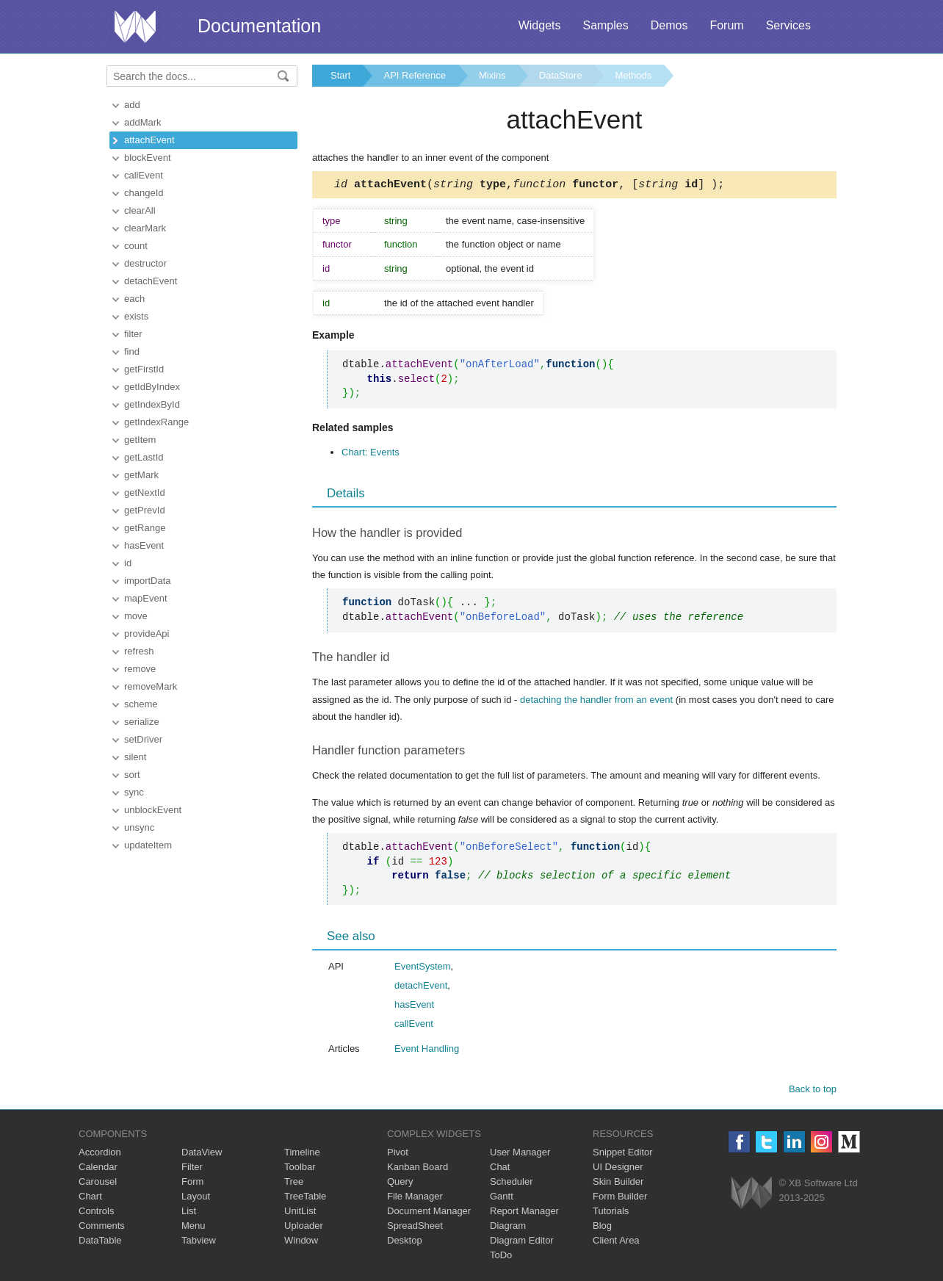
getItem (140, 439)
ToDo (501, 1257)
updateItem (148, 845)
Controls (96, 1213)
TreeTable (305, 1198)
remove (140, 668)
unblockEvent (152, 809)
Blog (602, 1227)
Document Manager (429, 1213)
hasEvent (144, 545)
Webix (751, 1194)
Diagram (508, 1227)
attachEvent (149, 139)
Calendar (98, 1168)
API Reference (414, 75)
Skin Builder (618, 1183)
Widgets (540, 25)
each (134, 298)
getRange (144, 527)
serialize (141, 721)
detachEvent (150, 280)
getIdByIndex (152, 386)
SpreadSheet (415, 1227)
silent (135, 756)
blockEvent (147, 157)
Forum (726, 25)
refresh (138, 651)
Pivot (397, 1154)
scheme (141, 704)
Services (788, 25)
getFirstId (144, 369)
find (132, 351)
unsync (139, 827)
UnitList (300, 1213)
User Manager (520, 1154)
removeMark (150, 686)
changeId (144, 192)
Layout (195, 1198)
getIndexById (152, 404)
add (132, 104)
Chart (90, 1198)
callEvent (143, 175)
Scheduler (511, 1183)
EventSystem (422, 968)
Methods (633, 75)
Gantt (501, 1198)
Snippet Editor (623, 1154)
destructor (145, 263)
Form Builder (620, 1198)
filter (133, 333)
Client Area (616, 1242)
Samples (605, 25)
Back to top (813, 1091)
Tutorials (611, 1213)
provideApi (146, 633)
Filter (192, 1168)
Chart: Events (371, 454)
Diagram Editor (522, 1242)
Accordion (100, 1154)
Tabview (198, 1242)
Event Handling (426, 1050)
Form (192, 1183)
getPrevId (144, 510)
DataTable (100, 1242)
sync (134, 792)
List (188, 1213)
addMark (143, 122)
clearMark (145, 228)
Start (340, 75)
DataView (201, 1154)
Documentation (259, 25)
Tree (293, 1183)
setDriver (143, 739)
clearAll (140, 210)
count (136, 245)
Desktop (404, 1242)
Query (400, 1183)
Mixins (492, 75)
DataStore (560, 75)
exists (136, 316)
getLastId (144, 457)
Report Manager (524, 1213)
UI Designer (618, 1168)
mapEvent (145, 598)
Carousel (98, 1183)
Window (301, 1242)
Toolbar (300, 1168)
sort (132, 774)
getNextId (144, 492)
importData (147, 580)
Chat (500, 1168)
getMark (141, 474)
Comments (102, 1227)
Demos (669, 25)
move (136, 615)
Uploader (303, 1227)
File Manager (415, 1198)
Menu (193, 1227)
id (127, 563)
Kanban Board (417, 1168)
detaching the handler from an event (596, 701)
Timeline (302, 1154)
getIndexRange (156, 421)
